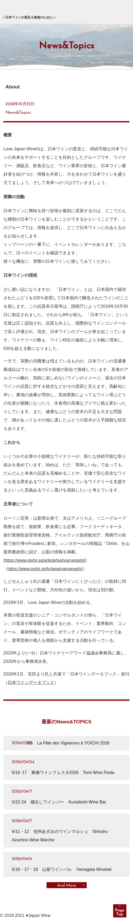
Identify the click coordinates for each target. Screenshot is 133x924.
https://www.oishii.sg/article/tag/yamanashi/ (45, 560)
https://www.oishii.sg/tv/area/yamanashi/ (45, 569)
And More (66, 885)
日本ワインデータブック (31, 682)
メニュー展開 (121, 12)
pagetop (119, 910)
